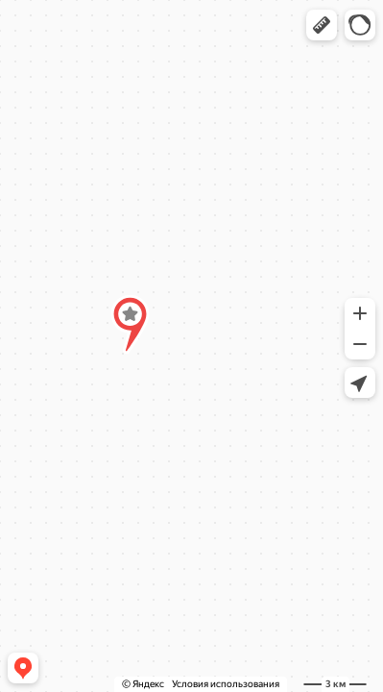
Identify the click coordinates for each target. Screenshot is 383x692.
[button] (321, 25)
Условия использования (225, 684)
